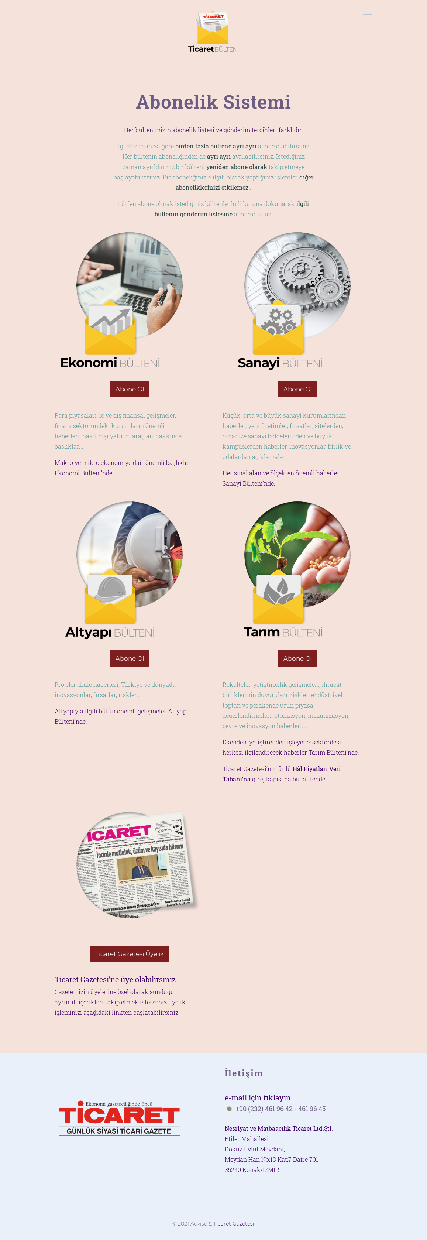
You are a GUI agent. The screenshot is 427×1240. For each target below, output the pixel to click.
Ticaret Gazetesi (233, 1223)
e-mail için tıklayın (258, 1097)
